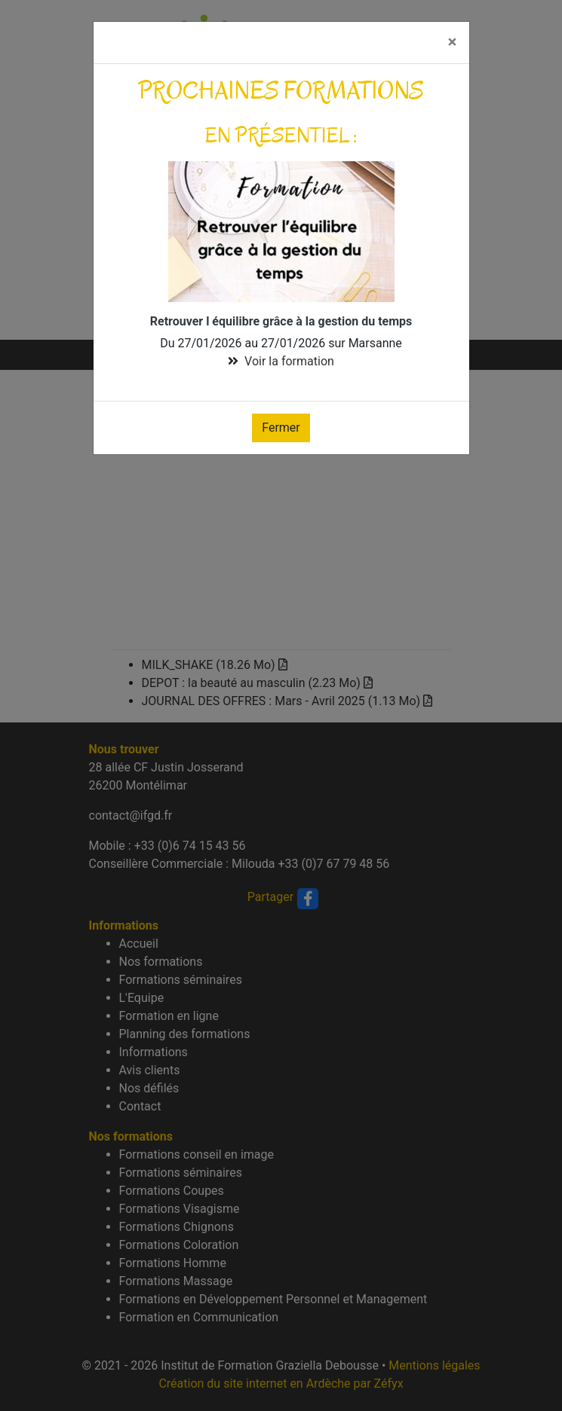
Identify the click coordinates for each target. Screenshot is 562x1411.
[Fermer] (451, 42)
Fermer (281, 427)
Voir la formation (289, 361)
